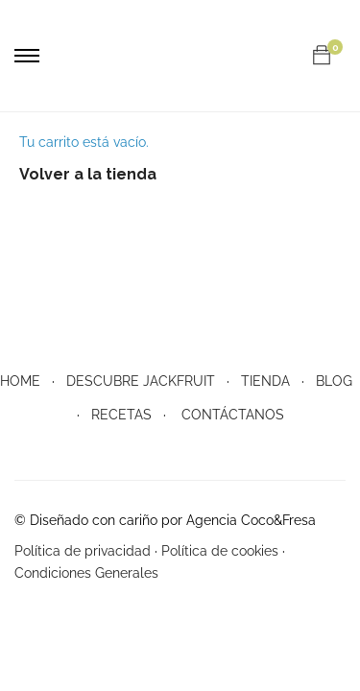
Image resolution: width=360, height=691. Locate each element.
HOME (20, 381)
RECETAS (121, 414)
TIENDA (265, 381)
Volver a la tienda (87, 174)
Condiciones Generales (86, 573)
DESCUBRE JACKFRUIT (140, 381)
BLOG (334, 381)
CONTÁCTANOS (232, 414)
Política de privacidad (82, 551)
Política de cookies (219, 551)
